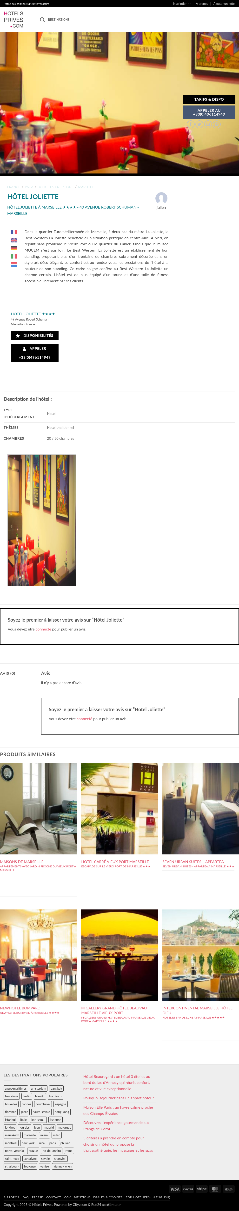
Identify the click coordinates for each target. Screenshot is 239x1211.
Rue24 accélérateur (106, 1205)
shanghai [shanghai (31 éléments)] (60, 1159)
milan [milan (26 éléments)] (56, 1135)
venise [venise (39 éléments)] (44, 1166)
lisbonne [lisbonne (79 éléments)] (55, 1120)
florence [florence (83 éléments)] (10, 1112)
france (13, 187)
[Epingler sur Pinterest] (217, 124)
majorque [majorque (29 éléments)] (65, 1127)
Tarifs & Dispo (209, 99)
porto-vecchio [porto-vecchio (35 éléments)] (14, 1151)
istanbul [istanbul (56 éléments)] (10, 1120)
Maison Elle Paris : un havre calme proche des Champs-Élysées (118, 1110)
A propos (202, 4)
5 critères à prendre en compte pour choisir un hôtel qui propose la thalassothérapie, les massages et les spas (118, 1144)
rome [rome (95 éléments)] (69, 1151)
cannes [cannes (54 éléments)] (26, 1104)
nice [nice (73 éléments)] (42, 1143)
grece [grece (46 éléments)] (24, 1112)
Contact (53, 1197)
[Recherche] (42, 19)
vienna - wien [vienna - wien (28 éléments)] (62, 1166)
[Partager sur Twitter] (199, 124)
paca (29, 187)
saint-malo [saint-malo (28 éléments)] (12, 1159)
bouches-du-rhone (56, 187)
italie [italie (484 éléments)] (23, 1120)
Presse (37, 1197)
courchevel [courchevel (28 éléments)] (43, 1104)
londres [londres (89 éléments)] (10, 1127)
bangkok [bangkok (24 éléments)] (56, 1088)
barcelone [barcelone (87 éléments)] (11, 1096)
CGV (67, 1197)
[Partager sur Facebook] (191, 124)
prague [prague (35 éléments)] (33, 1151)
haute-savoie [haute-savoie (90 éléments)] (41, 1112)
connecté (43, 629)
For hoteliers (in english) (148, 1197)
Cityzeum (80, 1205)
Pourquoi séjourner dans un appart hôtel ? (118, 1097)
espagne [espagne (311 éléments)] (60, 1104)
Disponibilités (34, 335)
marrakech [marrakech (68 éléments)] (12, 1135)
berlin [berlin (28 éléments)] (27, 1096)
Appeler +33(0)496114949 (35, 352)
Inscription (182, 3)
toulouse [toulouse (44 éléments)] (30, 1166)
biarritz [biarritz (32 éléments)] (40, 1096)
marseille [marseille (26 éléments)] (30, 1135)
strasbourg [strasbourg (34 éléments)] (12, 1166)
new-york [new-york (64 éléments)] (28, 1143)
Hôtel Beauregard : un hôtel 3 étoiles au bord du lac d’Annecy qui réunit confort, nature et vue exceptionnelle (116, 1082)
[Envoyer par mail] (208, 124)
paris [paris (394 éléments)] (52, 1143)
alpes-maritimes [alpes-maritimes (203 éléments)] (16, 1088)
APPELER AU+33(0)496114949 (209, 112)
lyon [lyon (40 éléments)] (37, 1127)
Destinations (58, 19)
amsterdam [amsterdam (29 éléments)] (38, 1088)
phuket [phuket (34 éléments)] (65, 1143)
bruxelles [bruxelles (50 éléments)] (11, 1104)
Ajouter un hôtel (224, 4)
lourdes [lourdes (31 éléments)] (24, 1127)
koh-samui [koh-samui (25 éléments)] (38, 1120)
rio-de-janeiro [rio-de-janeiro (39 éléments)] (51, 1151)
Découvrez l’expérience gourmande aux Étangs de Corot (116, 1125)
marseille (87, 187)
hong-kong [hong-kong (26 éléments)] (62, 1112)
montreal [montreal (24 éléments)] (11, 1143)
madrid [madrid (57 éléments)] (49, 1127)
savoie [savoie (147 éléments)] (45, 1159)
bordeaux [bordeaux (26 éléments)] (55, 1096)
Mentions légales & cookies (98, 1197)
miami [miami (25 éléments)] (44, 1135)
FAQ (25, 1197)
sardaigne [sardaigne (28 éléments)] (30, 1159)
